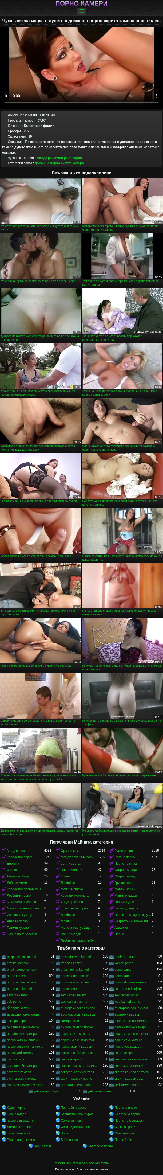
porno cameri (123, 969)
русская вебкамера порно (79, 1053)
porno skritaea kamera (130, 982)
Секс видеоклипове (75, 1127)
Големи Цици (124, 902)
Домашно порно (19, 1127)
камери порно (17, 1021)
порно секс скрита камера (25, 1046)
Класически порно (74, 908)
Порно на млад (125, 863)
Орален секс (70, 851)
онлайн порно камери (130, 1027)
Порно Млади (71, 934)
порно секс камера (128, 1040)
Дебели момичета (20, 883)
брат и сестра (71, 863)
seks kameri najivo (127, 989)
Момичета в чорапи (21, 902)
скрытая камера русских (25, 1085)
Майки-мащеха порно (23, 908)
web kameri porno (127, 1002)
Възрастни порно (20, 857)
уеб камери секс (100, 1091)
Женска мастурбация (76, 928)
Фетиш (12, 870)
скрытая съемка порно (77, 1085)
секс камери (16, 1059)
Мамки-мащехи (125, 889)
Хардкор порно (72, 902)
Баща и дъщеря (126, 908)
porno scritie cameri (75, 982)
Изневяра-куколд (19, 915)
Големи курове (18, 928)
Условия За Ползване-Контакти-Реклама (81, 1163)
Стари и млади (125, 870)
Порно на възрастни (22, 934)
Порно (119, 934)
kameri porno (123, 963)
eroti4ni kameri (125, 957)
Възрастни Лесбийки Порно (25, 889)
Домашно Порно (19, 876)
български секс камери (78, 1008)
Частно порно (124, 857)
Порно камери (81, 3)
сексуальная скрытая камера (79, 1072)
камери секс (70, 1021)
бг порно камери (19, 1008)
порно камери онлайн (23, 1040)
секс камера (123, 1053)
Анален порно (17, 921)
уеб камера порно (127, 1085)
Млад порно (16, 851)
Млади (66, 921)
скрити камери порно (76, 1078)
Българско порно (127, 1114)
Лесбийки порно (19, 895)
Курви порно (16, 1108)
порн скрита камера (75, 1034)
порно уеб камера (127, 1046)
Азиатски (121, 928)
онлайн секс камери (22, 1034)
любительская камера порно (133, 1021)
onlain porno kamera (21, 969)
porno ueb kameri (19, 989)
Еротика (13, 863)
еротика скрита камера (78, 1014)
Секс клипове (124, 1133)
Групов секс (123, 883)
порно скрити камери (76, 1046)
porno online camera (21, 982)
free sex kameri (72, 963)
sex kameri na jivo (73, 995)
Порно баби (123, 1140)
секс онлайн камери (22, 1066)
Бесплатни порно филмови (79, 1114)
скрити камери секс (128, 1078)
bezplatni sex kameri (21, 957)
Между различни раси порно (59, 158)
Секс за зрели (124, 1127)
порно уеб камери (20, 1053)
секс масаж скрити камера (133, 1059)
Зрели (65, 876)
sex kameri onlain (126, 995)
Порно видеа (16, 1114)
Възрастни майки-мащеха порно (133, 921)
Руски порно (123, 851)
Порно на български (129, 1120)
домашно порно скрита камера (59, 163)
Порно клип (42, 1146)
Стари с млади (125, 876)
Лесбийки (68, 883)
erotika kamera (17, 963)
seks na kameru (18, 995)
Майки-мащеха (72, 889)
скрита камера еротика (131, 1072)
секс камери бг (72, 1059)
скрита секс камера (21, 1078)
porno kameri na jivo (75, 976)
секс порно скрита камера (79, 1066)
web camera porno (74, 1002)
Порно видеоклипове (22, 1140)
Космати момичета (75, 895)
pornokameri (70, 989)
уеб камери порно (47, 1091)
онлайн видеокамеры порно (25, 1027)
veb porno (14, 1002)
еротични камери (127, 1014)
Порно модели (71, 870)
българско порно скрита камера (133, 1008)
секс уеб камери (19, 1072)
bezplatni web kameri (76, 957)
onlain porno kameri (75, 969)
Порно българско (73, 1108)
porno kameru (124, 976)
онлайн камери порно (77, 1027)
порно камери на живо (131, 1034)
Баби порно (69, 1140)
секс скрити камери (128, 1066)
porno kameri (16, 976)
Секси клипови (72, 1120)
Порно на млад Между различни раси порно (133, 915)
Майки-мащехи (125, 895)
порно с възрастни (20, 1120)
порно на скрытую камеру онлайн (79, 1040)
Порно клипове (125, 1108)
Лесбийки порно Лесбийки (79, 940)
